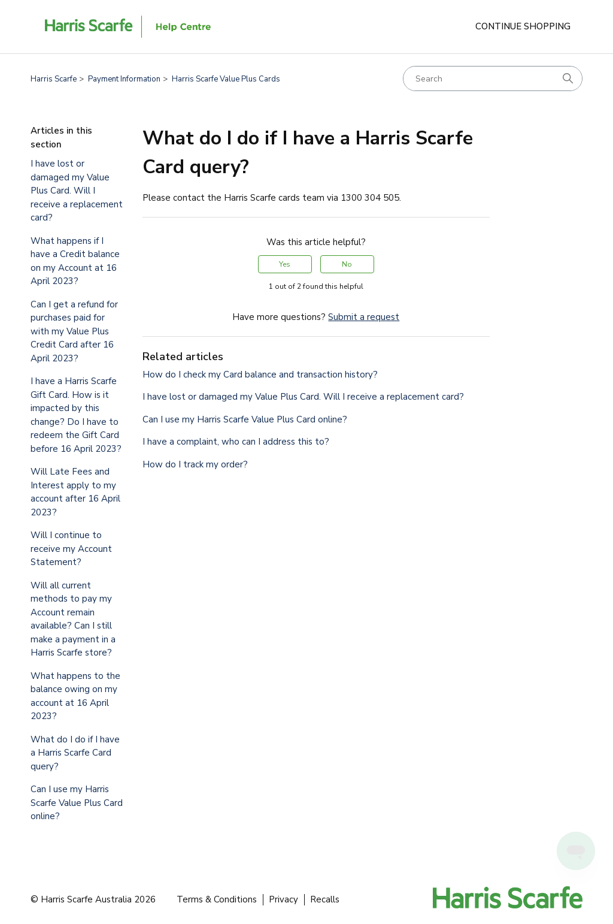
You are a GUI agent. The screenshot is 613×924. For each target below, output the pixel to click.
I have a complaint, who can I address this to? (235, 442)
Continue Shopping (522, 26)
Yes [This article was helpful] (284, 264)
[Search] (492, 78)
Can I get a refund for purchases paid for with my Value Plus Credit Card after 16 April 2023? (74, 331)
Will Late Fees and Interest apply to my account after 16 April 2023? (75, 492)
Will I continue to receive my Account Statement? (71, 548)
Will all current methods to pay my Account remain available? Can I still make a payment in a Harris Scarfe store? (73, 619)
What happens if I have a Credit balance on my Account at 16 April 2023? (75, 261)
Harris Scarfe (54, 79)
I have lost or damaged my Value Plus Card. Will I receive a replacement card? (77, 191)
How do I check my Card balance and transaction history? (260, 375)
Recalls (324, 899)
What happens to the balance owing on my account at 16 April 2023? (75, 696)
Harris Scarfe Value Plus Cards (226, 79)
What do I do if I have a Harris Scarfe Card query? (75, 752)
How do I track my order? (195, 464)
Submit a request (363, 317)
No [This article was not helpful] (347, 264)
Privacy (283, 899)
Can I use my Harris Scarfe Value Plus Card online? (77, 802)
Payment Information (124, 79)
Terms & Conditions (217, 899)
